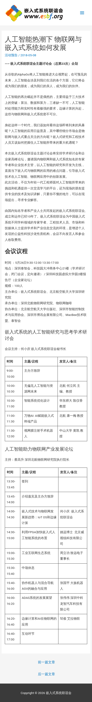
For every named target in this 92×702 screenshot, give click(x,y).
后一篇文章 (46, 674)
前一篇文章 (46, 662)
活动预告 (11, 55)
